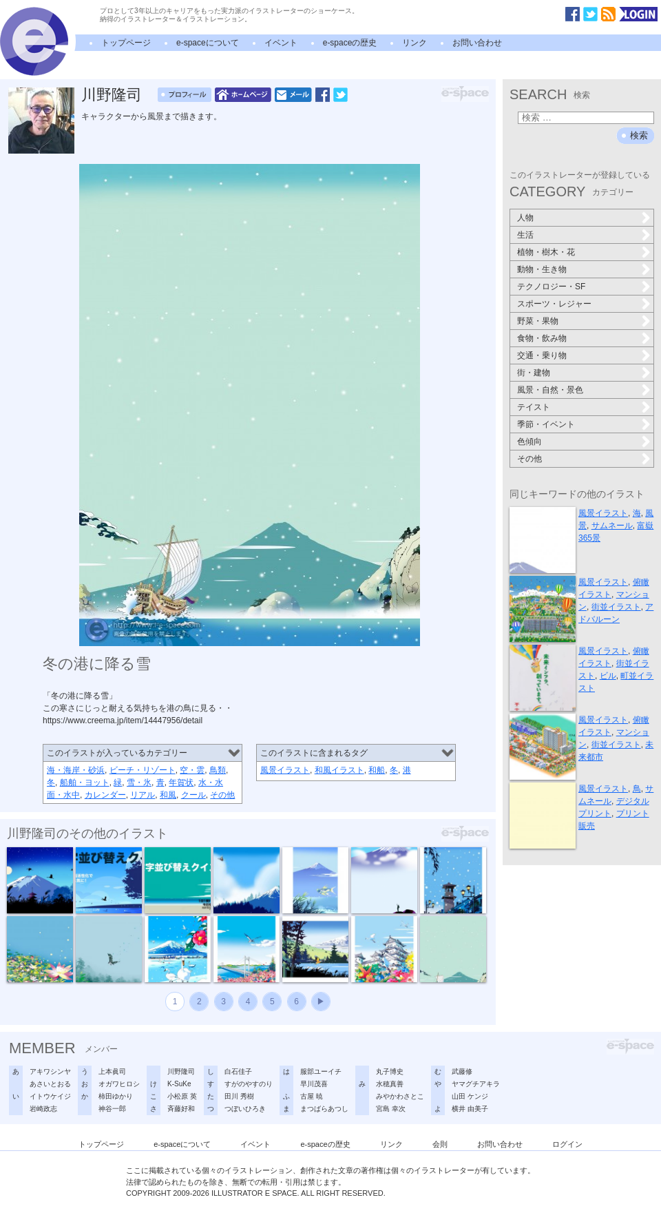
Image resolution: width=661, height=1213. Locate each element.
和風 (168, 795)
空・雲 (192, 770)
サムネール (612, 525)
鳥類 (217, 770)
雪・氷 (139, 782)
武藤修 (462, 1071)
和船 (376, 770)
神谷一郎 (112, 1108)
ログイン (567, 1144)
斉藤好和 (181, 1108)
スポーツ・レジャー (554, 304)
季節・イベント (546, 424)
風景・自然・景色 (550, 390)
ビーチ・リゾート (142, 770)
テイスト (533, 407)
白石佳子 (238, 1071)
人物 (525, 217)
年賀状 (181, 782)
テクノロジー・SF (551, 286)
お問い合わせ (477, 43)
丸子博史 (389, 1071)
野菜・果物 (537, 321)
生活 (525, 235)
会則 (440, 1144)
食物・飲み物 (542, 338)
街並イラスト (616, 607)
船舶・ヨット (84, 782)
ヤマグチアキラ (476, 1084)
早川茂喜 (314, 1084)
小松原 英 (182, 1096)
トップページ (126, 43)
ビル (608, 676)
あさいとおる (50, 1084)
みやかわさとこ (400, 1096)
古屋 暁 (311, 1096)
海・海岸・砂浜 (76, 770)
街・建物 (533, 372)
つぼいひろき (245, 1108)
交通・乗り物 (542, 355)
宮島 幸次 (391, 1108)
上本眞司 (112, 1071)
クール (193, 795)
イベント (280, 43)
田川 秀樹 (239, 1096)
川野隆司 (111, 94)
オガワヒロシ (119, 1084)
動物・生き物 (542, 269)
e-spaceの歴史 (350, 43)
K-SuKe (179, 1084)
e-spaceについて (207, 43)
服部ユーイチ (321, 1071)
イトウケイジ (50, 1096)
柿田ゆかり (115, 1096)
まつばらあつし (324, 1108)
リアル (142, 795)
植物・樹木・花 (546, 252)
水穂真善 (389, 1084)
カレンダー (105, 795)
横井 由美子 (470, 1108)
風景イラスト (285, 770)
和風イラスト (339, 770)
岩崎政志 (43, 1108)
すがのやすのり (248, 1084)
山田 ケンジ (470, 1096)
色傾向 (529, 441)
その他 (222, 795)
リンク (414, 43)
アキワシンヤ (50, 1071)
